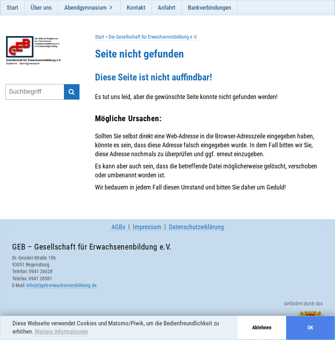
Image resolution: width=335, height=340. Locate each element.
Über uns (41, 7)
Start (12, 7)
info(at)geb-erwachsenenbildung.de (61, 285)
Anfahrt (166, 7)
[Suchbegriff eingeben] (34, 92)
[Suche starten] (71, 92)
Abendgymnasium (85, 7)
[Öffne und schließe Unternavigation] (111, 7)
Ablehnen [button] (261, 328)
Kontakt (136, 7)
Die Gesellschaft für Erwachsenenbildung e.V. (153, 37)
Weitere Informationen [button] (61, 331)
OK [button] (310, 328)
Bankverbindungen (209, 7)
